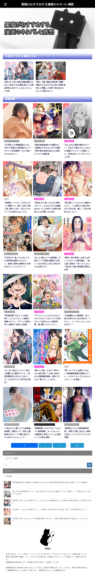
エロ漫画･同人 (69, 140)
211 (77, 443)
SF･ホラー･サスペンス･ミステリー (44, 422)
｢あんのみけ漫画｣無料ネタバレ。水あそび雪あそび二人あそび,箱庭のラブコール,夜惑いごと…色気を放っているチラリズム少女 (77, 150)
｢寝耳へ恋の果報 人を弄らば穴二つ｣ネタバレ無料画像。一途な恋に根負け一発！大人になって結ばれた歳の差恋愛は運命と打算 (77, 262)
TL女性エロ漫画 (39, 140)
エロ (6, 197)
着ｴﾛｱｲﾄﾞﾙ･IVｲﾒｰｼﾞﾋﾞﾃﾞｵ (11, 140)
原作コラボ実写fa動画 (11, 252)
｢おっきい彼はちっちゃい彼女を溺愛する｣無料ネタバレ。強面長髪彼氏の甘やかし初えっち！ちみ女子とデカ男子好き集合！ (17, 375)
